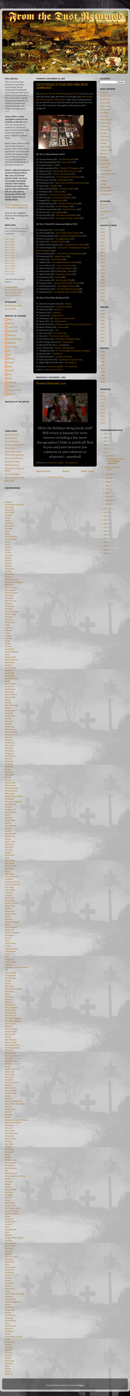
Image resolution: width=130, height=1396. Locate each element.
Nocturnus (9, 1077)
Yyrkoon (8, 1353)
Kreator (8, 938)
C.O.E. (7, 625)
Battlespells (63, 180)
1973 (102, 413)
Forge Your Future (64, 274)
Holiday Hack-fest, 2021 (51, 383)
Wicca (7, 1323)
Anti (57, 330)
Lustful (8, 981)
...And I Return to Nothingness (69, 254)
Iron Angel (9, 887)
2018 (102, 239)
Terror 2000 (10, 1246)
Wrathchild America (13, 1337)
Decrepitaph (10, 697)
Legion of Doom (11, 949)
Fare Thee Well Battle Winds (68, 339)
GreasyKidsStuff (14, 339)
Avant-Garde (105, 96)
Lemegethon (10, 951)
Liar (6, 957)
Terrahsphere (11, 1243)
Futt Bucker (13, 331)
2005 (102, 283)
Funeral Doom (106, 120)
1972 (102, 417)
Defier (7, 700)
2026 (105, 434)
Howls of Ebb (10, 309)
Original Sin (10, 1109)
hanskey (11, 386)
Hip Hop (103, 133)
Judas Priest (10, 906)
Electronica (105, 110)
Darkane (8, 665)
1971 (102, 420)
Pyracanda (9, 1136)
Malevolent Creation (13, 989)
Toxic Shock (10, 1262)
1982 (102, 375)
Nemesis (8, 1064)
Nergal (8, 1067)
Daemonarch (10, 657)
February (110, 500)
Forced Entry (10, 804)
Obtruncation (10, 1091)
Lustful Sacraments (64, 307)
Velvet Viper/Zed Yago (14, 1294)
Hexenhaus (10, 855)
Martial (103, 143)
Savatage (9, 1195)
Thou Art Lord (11, 1256)
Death (7, 681)
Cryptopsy (9, 649)
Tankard (8, 1235)
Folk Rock (104, 116)
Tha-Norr (9, 1251)
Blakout (11, 323)
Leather (8, 946)
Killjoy (7, 925)
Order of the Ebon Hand (15, 1104)
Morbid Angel (11, 1032)
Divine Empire (11, 732)
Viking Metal (105, 194)
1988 (102, 355)
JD (9, 351)
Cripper (8, 636)
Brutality (9, 609)
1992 (102, 334)
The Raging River (62, 239)
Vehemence (10, 1289)
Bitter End (9, 585)
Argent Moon (60, 256)
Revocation (9, 1166)
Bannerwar (10, 569)
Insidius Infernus (12, 885)
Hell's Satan (13, 347)
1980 (102, 382)
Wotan (8, 1334)
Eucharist (9, 761)
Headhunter (10, 836)
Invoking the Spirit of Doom (66, 292)
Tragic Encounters (64, 265)
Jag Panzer (9, 898)
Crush (7, 644)
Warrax (8, 1313)
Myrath (8, 1037)
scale (7, 111)
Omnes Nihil (56, 259)
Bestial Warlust (11, 580)
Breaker (8, 604)
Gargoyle (9, 810)
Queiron (8, 1141)
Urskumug (9, 1272)
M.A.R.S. (8, 984)
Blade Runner (11, 588)
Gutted (8, 831)
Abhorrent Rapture (64, 268)
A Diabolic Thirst (66, 189)
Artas (7, 542)
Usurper (8, 1275)
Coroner (8, 630)
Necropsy (9, 1058)
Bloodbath (9, 596)
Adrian (8, 518)
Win (102, 208)
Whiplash (9, 1318)
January (109, 504)
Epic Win (104, 205)
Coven (7, 633)
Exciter (8, 770)
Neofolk (103, 157)
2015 (102, 249)
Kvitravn (58, 309)
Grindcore (104, 126)
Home (65, 471)
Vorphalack (10, 1310)
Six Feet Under (11, 1211)
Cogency (8, 628)
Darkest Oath (10, 668)
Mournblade (10, 1034)
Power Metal (105, 171)
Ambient (104, 93)
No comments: (71, 367)
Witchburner (10, 1326)
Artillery (8, 547)
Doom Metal (105, 106)
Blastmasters (10, 590)
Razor (7, 1155)
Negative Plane (11, 1061)
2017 (102, 242)
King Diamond (11, 927)
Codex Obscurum (12, 441)
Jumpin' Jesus (10, 914)
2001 (102, 297)
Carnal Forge (10, 614)
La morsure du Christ (58, 195)
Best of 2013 (10, 268)
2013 (102, 256)
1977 (102, 400)
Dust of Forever (70, 209)
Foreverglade (57, 212)
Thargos (8, 1254)
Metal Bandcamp (12, 465)
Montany (8, 1026)
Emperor (9, 740)
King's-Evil (9, 930)
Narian (11, 363)
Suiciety (8, 1224)
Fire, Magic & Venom (66, 286)
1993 (102, 331)
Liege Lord (9, 959)
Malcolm (11, 359)
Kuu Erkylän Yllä (63, 280)
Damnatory (10, 662)
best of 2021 (57, 370)
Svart (7, 1227)
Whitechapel (10, 1321)
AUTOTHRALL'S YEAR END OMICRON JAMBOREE (114, 461)
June (108, 489)
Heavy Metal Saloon (13, 452)
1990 (102, 341)
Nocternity (9, 1072)
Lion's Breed (10, 973)
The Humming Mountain (67, 289)
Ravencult (9, 1152)
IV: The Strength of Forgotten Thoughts (73, 351)
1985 (102, 365)
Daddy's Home (61, 348)
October (109, 478)
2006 (102, 280)
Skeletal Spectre (12, 1214)
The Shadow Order (13, 1208)
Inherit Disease (11, 877)
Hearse (8, 839)
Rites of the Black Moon (15, 478)
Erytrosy (8, 759)
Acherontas (10, 510)
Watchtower (10, 1315)
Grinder (8, 828)
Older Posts (87, 471)
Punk (102, 177)
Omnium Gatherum (13, 1101)
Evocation (9, 767)
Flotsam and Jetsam (13, 802)
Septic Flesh (10, 1203)
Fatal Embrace (11, 791)
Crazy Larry (13, 327)
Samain (8, 1187)
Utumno (8, 1281)
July (107, 486)
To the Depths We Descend (68, 177)
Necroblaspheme (12, 1048)
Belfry (10, 320)
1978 (102, 396)
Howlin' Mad (10, 866)
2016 (102, 246)
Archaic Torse (10, 539)
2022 (105, 449)
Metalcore (104, 154)
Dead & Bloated (11, 679)
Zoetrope (9, 1364)
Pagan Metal (105, 164)
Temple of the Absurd (14, 1238)
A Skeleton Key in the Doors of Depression (73, 324)
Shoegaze (104, 181)
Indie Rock (104, 137)
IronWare (9, 893)
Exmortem (9, 775)
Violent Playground (13, 1302)
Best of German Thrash (14, 290)
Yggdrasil (9, 1350)
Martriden (9, 997)
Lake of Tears (10, 943)
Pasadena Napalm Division (16, 1120)
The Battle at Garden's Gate (71, 360)
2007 (102, 276)
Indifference (105, 212)
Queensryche (10, 1139)
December (110, 456)
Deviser (8, 719)
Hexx (7, 858)
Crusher (8, 646)
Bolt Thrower (10, 601)
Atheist (8, 561)
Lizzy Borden (10, 978)
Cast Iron (9, 620)
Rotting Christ (11, 1173)
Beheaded (9, 574)
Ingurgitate (10, 874)
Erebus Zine (10, 448)
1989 (102, 352)
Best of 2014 (10, 266)
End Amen (9, 745)
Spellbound (10, 1222)
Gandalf (8, 807)
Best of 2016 (10, 260)
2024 (105, 441)
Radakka (8, 1147)
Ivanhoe (8, 895)
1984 (102, 369)
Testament (9, 1248)
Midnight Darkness (13, 1018)
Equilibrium (10, 756)
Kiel (9, 355)
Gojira (7, 815)
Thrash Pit (9, 481)
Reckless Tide (11, 1160)
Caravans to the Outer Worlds (67, 283)
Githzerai (12, 335)
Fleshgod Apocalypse (14, 796)
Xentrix (8, 1345)
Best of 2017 (10, 258)
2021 (102, 229)
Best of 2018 (10, 255)
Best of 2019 (10, 252)
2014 (102, 253)
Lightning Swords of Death (16, 968)
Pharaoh (8, 1128)
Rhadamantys (11, 1168)
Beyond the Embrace (14, 582)
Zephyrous (9, 1361)
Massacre (9, 1002)
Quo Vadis (9, 1144)
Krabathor (9, 935)
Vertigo (68, 304)
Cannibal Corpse (12, 612)
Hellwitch (9, 847)
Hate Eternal (10, 834)
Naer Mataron (11, 1040)
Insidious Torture (12, 882)
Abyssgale (9, 507)
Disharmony (10, 729)
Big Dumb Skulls (12, 435)
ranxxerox (12, 394)
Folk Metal (104, 113)
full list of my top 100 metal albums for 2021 (59, 94)
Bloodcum (9, 598)
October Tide (10, 1093)
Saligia (8, 1184)
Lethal (7, 954)
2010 (102, 266)
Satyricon (9, 1192)
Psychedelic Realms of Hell (67, 218)
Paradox (8, 1115)
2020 (102, 232)
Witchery (9, 1329)
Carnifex (8, 617)
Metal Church (10, 1016)
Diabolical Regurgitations (71, 236)
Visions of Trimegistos (69, 168)
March (108, 497)
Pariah (8, 1117)
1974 (102, 410)
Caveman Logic (60, 333)
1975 (102, 406)
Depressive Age (11, 705)
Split (70, 271)
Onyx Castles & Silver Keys (67, 233)
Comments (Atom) (55, 477)
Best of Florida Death (13, 292)
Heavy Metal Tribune (14, 458)
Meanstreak (10, 1005)
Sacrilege (9, 1182)
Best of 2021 (10, 247)
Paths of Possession (13, 1123)
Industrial (104, 140)
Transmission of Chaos (74, 245)
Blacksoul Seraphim (13, 306)
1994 (102, 328)
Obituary (9, 1085)
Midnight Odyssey (12, 1021)
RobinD (11, 371)
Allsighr (53, 186)
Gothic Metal (105, 123)
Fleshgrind (9, 799)
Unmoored (9, 1270)
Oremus (8, 1107)
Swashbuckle (10, 1230)
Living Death (10, 976)
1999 (102, 311)
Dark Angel (9, 673)
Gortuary (9, 818)
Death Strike (10, 684)
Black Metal (105, 99)
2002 (102, 293)
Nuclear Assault (12, 1083)
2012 (102, 259)
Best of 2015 (10, 263)
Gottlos (8, 823)
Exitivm (57, 192)
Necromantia (10, 1053)
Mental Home (10, 1013)
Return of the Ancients (64, 318)
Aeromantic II (70, 362)
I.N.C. (7, 871)
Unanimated (10, 1267)
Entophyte (9, 754)
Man (60, 345)
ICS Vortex (9, 869)
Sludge (103, 184)
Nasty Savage (10, 1042)
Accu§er (8, 515)
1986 (102, 362)
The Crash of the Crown (59, 336)
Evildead (8, 764)
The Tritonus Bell (66, 159)
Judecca (8, 909)
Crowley (8, 638)
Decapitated (10, 689)
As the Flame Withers (62, 198)
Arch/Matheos (11, 537)
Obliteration (10, 1088)
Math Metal (105, 147)
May (108, 493)
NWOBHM (104, 160)
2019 (102, 236)
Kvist (7, 941)
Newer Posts (43, 471)
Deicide (8, 703)
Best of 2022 (10, 244)
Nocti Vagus (10, 1074)
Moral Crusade (11, 1029)
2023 (105, 445)
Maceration (10, 986)
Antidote (8, 529)
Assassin (8, 556)
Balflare (8, 566)
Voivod (8, 1305)
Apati (7, 534)
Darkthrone (10, 676)
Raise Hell (9, 1149)
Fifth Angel (9, 794)
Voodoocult (9, 1307)
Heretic (8, 853)
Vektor (8, 1291)
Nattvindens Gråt (12, 1045)
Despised (9, 713)
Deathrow (9, 687)
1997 (102, 318)
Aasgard (8, 502)
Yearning (8, 1347)
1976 (102, 403)
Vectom (8, 1286)
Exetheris (9, 772)
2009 (102, 270)
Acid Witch (9, 513)
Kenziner (9, 919)
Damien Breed (11, 660)
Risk (7, 1171)
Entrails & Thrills (57, 242)
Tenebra (8, 1240)
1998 (102, 314)
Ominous (9, 1099)
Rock (10, 374)
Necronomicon (11, 1056)
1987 (102, 358)
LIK (6, 970)
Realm (7, 1157)
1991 (102, 338)
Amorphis (9, 523)
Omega (8, 1096)
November (110, 474)
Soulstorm (9, 1219)
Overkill (8, 1112)
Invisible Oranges (12, 462)
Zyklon (8, 1371)
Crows (7, 641)
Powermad (9, 1131)
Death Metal (105, 103)
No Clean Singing (12, 474)
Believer (8, 577)
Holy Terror (10, 863)
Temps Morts (57, 200)
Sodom (8, 1216)
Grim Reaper (10, 826)
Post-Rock (104, 167)
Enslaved (9, 748)
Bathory (8, 572)
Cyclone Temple (11, 652)
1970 (102, 423)
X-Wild (8, 1339)
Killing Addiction (12, 922)
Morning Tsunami (59, 321)
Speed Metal (105, 188)
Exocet (8, 778)
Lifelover (9, 965)
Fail (102, 215)
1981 (102, 379)
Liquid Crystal (57, 315)
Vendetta (9, 1297)
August (109, 482)
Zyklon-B (9, 1374)
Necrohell (9, 1050)
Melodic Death (106, 150)
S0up (10, 378)
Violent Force (10, 1299)
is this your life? (14, 390)
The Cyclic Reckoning (67, 203)
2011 (102, 263)
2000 (102, 300)
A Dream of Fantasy (63, 357)
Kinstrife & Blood (12, 933)
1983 (102, 372)
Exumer (8, 780)
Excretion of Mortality (66, 215)
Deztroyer (9, 721)
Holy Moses (10, 860)
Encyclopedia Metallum (15, 445)
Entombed (9, 751)
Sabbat (8, 1179)
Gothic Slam (10, 820)
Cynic (7, 655)
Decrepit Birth (11, 695)
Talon (7, 1232)
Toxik (7, 1265)
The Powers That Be (62, 174)
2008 (102, 273)
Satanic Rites (10, 1190)
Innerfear (9, 879)
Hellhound (9, 844)
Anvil (7, 531)
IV (55, 165)
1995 (102, 324)
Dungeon (9, 735)
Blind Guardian (11, 593)
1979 (102, 393)
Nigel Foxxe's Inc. (12, 1069)
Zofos (7, 1366)
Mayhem (8, 1000)
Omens (58, 277)
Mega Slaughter (11, 1008)
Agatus (8, 521)
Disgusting (9, 727)
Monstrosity (10, 1024)
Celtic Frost (10, 622)
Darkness (9, 671)
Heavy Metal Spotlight (14, 455)
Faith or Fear (10, 786)
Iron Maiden (10, 890)
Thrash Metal (106, 191)
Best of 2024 (10, 239)
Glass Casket (10, 812)
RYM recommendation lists (16, 208)
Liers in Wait (10, 962)
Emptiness (9, 743)
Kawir (7, 917)
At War (8, 553)
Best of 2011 (10, 274)
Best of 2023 (10, 242)
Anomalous (10, 526)
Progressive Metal (108, 174)
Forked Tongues (63, 206)
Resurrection (10, 1163)
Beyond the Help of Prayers (66, 171)
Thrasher (9, 1259)
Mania (7, 994)
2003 (102, 290)
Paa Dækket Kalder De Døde (64, 262)
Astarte (8, 558)
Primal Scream (11, 1133)
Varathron (9, 1283)
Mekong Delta (11, 1010)
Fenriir (57, 230)
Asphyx (8, 550)
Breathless (9, 606)
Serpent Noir (10, 1206)
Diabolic (8, 724)
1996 (102, 321)
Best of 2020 (10, 250)
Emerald (8, 737)
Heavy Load (10, 842)
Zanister (8, 1355)
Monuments (68, 342)
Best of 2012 (10, 271)
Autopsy (8, 563)
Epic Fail (104, 218)
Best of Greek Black (12, 295)
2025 (105, 438)
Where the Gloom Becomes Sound (70, 183)
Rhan (10, 367)
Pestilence (9, 1125)
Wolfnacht (9, 1331)
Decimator (9, 692)
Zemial (8, 1358)
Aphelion (57, 312)
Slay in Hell (67, 162)
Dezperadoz (10, 711)
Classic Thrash (11, 438)
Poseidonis (57, 354)
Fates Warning (11, 788)
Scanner (8, 1198)
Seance (8, 1200)
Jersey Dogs (10, 901)
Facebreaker (10, 783)
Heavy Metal (105, 130)
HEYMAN (12, 343)
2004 (102, 287)
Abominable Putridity (14, 505)
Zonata (8, 1369)
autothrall (47, 370)
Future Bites (63, 327)
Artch (7, 545)
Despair (8, 708)
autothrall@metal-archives (16, 205)
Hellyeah (9, 850)
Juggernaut (9, 911)
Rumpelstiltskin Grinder (15, 1176)
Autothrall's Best (11, 287)
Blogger (80, 1385)
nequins (71, 348)
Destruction (10, 716)
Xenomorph (10, 1342)
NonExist (9, 1080)
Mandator (9, 992)
